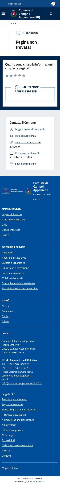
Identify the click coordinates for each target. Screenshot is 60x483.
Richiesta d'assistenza (14, 415)
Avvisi (5, 316)
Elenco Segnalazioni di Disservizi (19, 409)
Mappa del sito (10, 468)
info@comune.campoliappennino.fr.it (22, 383)
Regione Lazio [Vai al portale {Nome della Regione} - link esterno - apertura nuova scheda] (13, 3)
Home (11, 23)
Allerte (5, 321)
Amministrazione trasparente (18, 420)
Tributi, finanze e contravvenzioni (20, 288)
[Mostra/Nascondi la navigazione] (4, 13)
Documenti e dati (11, 230)
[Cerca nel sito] (51, 14)
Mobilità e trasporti (12, 278)
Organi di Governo (12, 214)
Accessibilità (8, 440)
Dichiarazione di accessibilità (17, 445)
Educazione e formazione (15, 268)
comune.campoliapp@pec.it (17, 375)
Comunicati (8, 311)
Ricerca (6, 450)
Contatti (6, 456)
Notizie (6, 306)
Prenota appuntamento (14, 399)
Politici (5, 235)
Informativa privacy (12, 430)
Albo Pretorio (9, 425)
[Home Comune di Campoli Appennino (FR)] (27, 13)
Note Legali (8, 435)
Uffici (5, 225)
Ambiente (7, 252)
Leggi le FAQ (8, 394)
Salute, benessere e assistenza (18, 283)
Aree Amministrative (13, 219)
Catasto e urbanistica (13, 263)
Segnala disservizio (12, 404)
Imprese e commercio (13, 273)
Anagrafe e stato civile (14, 258)
